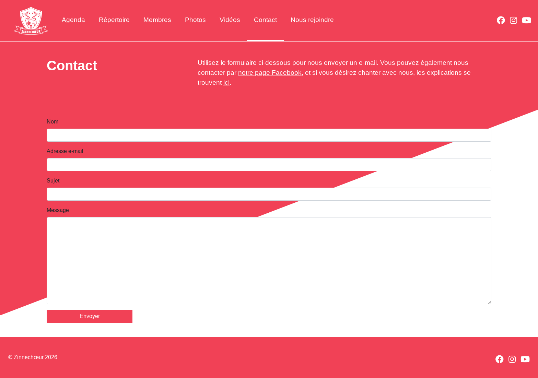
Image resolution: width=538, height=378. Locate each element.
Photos (195, 19)
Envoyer (90, 316)
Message (58, 210)
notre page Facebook (270, 72)
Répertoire (114, 19)
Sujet (53, 180)
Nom (52, 121)
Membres (157, 19)
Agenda (73, 19)
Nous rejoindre (312, 19)
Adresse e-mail (65, 151)
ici (226, 82)
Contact (265, 19)
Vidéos (230, 19)
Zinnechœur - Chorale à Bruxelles (31, 20)
